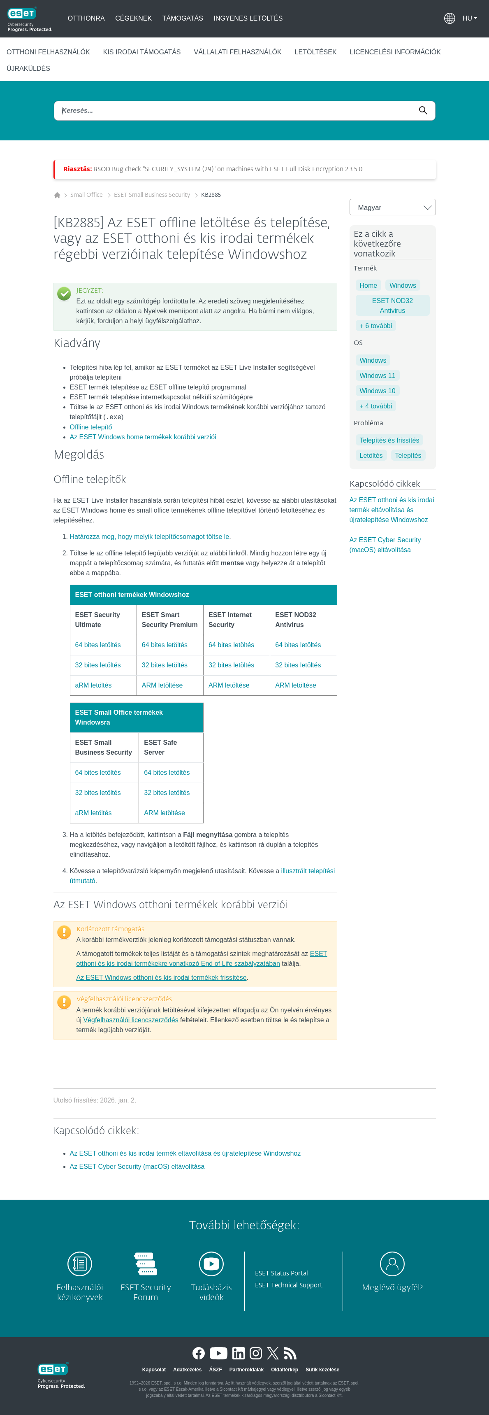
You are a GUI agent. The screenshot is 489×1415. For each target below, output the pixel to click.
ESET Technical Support (288, 1285)
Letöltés (371, 455)
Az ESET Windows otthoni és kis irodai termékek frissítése (161, 977)
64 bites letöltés (98, 644)
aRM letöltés (93, 685)
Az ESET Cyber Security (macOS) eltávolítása (137, 1166)
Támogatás (182, 18)
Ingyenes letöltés (248, 18)
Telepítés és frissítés (389, 440)
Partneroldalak (246, 1370)
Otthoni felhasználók (48, 52)
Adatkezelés (187, 1370)
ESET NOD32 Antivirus (392, 305)
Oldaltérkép (284, 1370)
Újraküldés (28, 68)
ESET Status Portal (281, 1273)
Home (369, 285)
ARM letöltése (162, 685)
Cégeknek (133, 18)
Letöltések (316, 52)
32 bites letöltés (98, 665)
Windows (402, 285)
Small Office (87, 195)
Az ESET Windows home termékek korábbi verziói (143, 437)
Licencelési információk (395, 52)
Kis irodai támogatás (142, 52)
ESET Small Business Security (153, 195)
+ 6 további (376, 325)
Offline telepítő (91, 427)
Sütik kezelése (322, 1370)
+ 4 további (376, 406)
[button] (469, 18)
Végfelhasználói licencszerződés (130, 1019)
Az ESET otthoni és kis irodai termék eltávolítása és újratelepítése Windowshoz (392, 510)
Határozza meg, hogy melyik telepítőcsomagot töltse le (149, 536)
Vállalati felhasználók (237, 52)
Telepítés (408, 455)
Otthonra (86, 18)
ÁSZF (215, 1370)
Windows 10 (378, 390)
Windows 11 (378, 375)
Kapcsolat (154, 1370)
